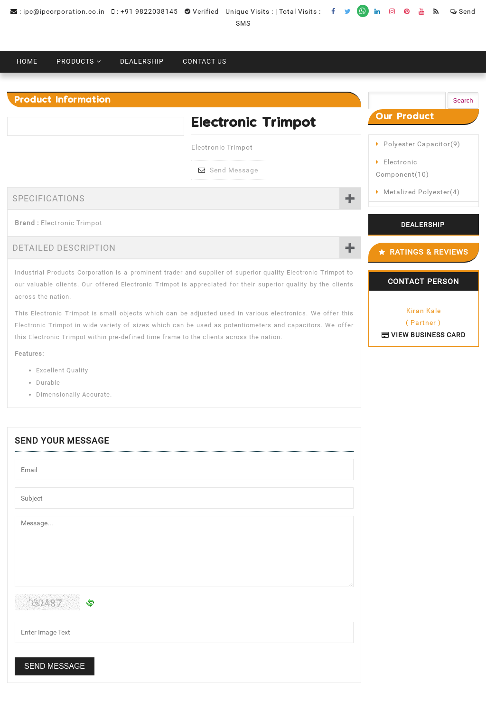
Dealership (142, 61)
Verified (202, 11)
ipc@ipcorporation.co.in (64, 11)
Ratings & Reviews (429, 251)
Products (75, 61)
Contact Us (204, 61)
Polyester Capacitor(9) (421, 144)
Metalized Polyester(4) (421, 192)
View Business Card (424, 335)
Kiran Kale (423, 310)
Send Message (228, 170)
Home (27, 61)
